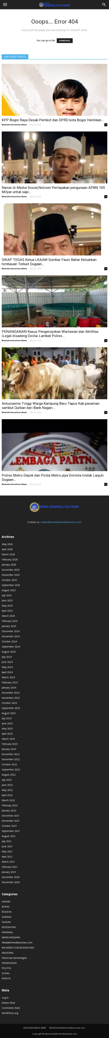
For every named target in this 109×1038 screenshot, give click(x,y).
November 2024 (11, 636)
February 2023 (10, 744)
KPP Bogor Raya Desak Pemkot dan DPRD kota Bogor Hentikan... (53, 120)
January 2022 (9, 810)
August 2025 (9, 590)
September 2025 (11, 585)
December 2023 (11, 692)
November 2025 (11, 574)
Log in (5, 997)
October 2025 (9, 580)
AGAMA (6, 901)
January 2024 (9, 687)
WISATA (6, 978)
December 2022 (11, 754)
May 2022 (7, 790)
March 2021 (8, 861)
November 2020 (11, 882)
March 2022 (8, 800)
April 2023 (7, 733)
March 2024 (8, 677)
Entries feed (8, 1002)
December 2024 (11, 631)
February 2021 (10, 866)
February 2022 (10, 805)
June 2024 (7, 662)
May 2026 (7, 544)
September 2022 (11, 769)
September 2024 (11, 646)
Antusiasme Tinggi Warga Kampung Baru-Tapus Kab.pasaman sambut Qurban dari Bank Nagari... (50, 405)
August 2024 (9, 651)
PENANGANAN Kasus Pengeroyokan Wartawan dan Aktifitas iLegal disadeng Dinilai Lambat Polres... (50, 334)
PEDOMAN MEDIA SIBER (34, 1027)
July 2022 (7, 779)
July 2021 (7, 841)
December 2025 (11, 569)
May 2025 (7, 605)
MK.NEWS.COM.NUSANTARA (18, 947)
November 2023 (11, 697)
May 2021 (7, 851)
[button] (104, 4)
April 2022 (7, 795)
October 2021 (9, 825)
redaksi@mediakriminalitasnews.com (61, 522)
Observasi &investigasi (14, 957)
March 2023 (8, 738)
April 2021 (7, 856)
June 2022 (7, 784)
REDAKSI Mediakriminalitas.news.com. (67, 1027)
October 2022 (9, 764)
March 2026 (8, 554)
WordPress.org (10, 1013)
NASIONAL (8, 952)
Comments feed (11, 1007)
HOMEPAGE (64, 41)
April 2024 (7, 672)
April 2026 (7, 549)
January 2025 (9, 626)
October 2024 (9, 641)
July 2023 (7, 718)
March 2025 (8, 615)
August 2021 (9, 836)
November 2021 (11, 820)
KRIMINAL (7, 932)
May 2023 (7, 728)
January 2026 (9, 564)
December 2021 (11, 815)
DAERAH (6, 916)
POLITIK (6, 968)
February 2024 (10, 682)
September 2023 (11, 708)
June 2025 (7, 600)
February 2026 (10, 559)
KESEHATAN (9, 927)
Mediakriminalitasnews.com (17, 942)
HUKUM (6, 922)
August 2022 (9, 774)
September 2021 (11, 831)
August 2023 (9, 713)
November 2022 (11, 759)
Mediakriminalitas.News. (14, 124)
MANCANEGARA (11, 937)
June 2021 (7, 846)
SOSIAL (6, 973)
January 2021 (9, 872)
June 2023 (7, 723)
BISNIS (5, 906)
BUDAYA (6, 911)
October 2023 (9, 703)
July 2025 (7, 595)
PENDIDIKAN (9, 963)
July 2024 (7, 656)
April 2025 (7, 610)
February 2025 (10, 621)
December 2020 (11, 877)
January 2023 (9, 749)
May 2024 (7, 667)
